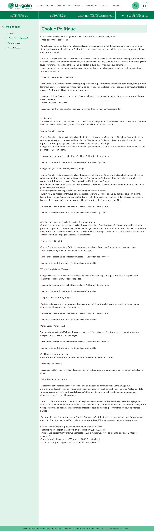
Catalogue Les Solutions (87, 489)
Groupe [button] (40, 6)
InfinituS (82, 493)
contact (120, 481)
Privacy (10, 33)
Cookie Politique (13, 48)
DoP (80, 496)
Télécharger (91, 6)
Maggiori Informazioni (114, 528)
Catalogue (82, 481)
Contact (116, 6)
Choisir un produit (14, 43)
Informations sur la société (17, 38)
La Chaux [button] (50, 6)
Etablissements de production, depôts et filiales (60, 493)
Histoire (46, 481)
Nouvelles (105, 6)
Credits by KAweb (77, 525)
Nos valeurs (47, 485)
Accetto (128, 528)
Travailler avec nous (50, 496)
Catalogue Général (85, 485)
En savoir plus (26, 464)
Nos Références (75, 6)
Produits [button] (61, 6)
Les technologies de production (54, 489)
